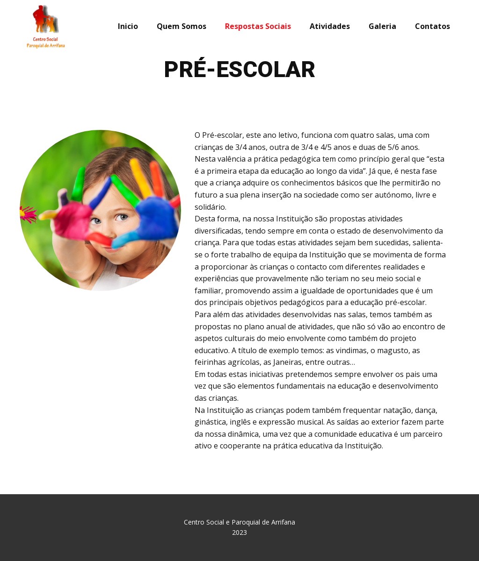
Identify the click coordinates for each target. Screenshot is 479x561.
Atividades (330, 26)
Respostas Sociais (258, 26)
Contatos (432, 26)
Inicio (128, 26)
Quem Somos (181, 26)
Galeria (382, 26)
